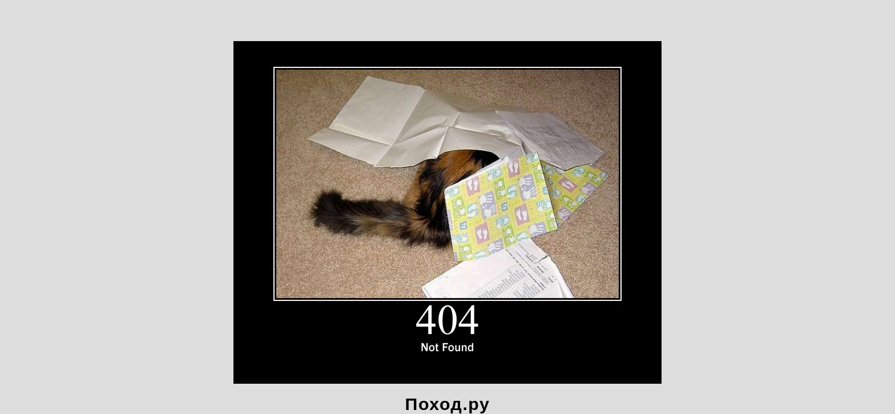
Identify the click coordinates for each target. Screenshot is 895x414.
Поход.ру (447, 403)
